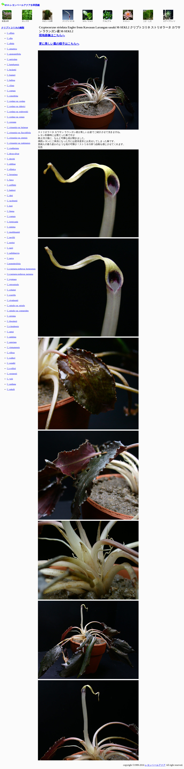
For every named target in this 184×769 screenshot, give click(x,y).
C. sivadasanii (12, 300)
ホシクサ (27, 16)
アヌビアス (108, 16)
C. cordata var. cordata (16, 101)
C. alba (10, 38)
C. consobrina (12, 96)
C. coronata (11, 122)
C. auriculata (12, 59)
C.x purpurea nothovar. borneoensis (21, 269)
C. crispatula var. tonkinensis (18, 143)
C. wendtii (11, 363)
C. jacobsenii (12, 201)
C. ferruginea (12, 174)
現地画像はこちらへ (52, 35)
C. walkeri (11, 358)
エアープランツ (169, 16)
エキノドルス (88, 16)
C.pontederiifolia (14, 264)
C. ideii (10, 196)
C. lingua (10, 211)
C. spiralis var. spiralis (16, 306)
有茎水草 (7, 16)
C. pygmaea (12, 279)
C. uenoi (10, 332)
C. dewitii (11, 159)
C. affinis (10, 33)
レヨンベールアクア (155, 765)
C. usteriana (12, 342)
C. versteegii (12, 374)
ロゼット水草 (47, 16)
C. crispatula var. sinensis (17, 138)
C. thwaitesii (12, 321)
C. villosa (11, 353)
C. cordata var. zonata (15, 117)
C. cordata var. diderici (16, 106)
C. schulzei (11, 290)
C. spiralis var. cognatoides (18, 311)
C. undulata (11, 337)
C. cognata (11, 91)
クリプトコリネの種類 (12, 27)
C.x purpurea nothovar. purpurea (20, 274)
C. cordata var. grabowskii (17, 112)
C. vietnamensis (13, 347)
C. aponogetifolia (14, 54)
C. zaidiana (11, 384)
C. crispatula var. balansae (17, 127)
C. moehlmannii (13, 232)
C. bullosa (11, 80)
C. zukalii (11, 389)
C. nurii (10, 248)
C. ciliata (10, 86)
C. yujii (10, 379)
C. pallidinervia (13, 253)
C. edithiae (11, 164)
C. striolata (11, 316)
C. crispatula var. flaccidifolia (19, 133)
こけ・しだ (148, 16)
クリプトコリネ (68, 16)
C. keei (10, 206)
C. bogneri (11, 75)
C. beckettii (11, 70)
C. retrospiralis (13, 284)
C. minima (11, 227)
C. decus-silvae (13, 154)
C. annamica (12, 49)
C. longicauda (12, 222)
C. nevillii (11, 237)
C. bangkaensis (13, 64)
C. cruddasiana (13, 148)
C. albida (10, 43)
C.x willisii (11, 368)
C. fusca (10, 180)
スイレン (128, 16)
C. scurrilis (11, 295)
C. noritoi (11, 243)
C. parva (10, 258)
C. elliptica (11, 169)
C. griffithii (11, 185)
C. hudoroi (11, 190)
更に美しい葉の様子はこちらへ (59, 43)
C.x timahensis (13, 326)
